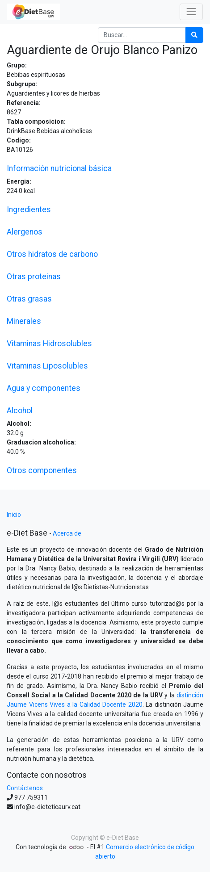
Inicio (14, 514)
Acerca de (67, 533)
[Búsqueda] (194, 35)
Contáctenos (25, 788)
